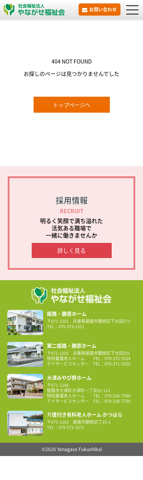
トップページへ (71, 104)
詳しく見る (71, 250)
